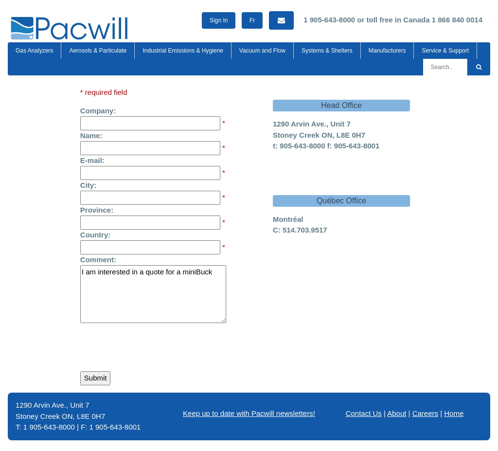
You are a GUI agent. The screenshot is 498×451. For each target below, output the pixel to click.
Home (453, 413)
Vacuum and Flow (262, 50)
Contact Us (364, 413)
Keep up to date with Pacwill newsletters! (249, 413)
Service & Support (445, 50)
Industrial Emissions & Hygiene (182, 50)
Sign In (219, 20)
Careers (425, 413)
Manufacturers (387, 50)
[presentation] (154, 345)
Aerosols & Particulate (97, 50)
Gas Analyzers (34, 50)
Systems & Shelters (327, 50)
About (396, 413)
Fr (252, 20)
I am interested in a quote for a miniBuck (153, 294)
